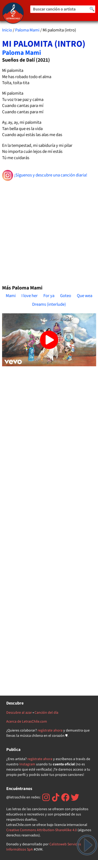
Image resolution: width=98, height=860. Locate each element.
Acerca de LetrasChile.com (26, 721)
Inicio (7, 30)
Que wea (84, 296)
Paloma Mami (27, 30)
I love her (29, 296)
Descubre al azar (19, 712)
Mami (11, 296)
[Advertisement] (49, 230)
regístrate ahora (50, 730)
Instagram (27, 764)
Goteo (65, 296)
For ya (48, 296)
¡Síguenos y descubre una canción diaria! (45, 175)
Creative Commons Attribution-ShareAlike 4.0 (41, 830)
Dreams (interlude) (49, 304)
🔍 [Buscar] (92, 9)
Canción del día (46, 712)
